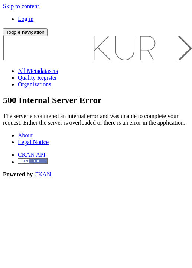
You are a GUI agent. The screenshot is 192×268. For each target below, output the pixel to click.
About (25, 135)
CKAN (42, 174)
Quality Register (37, 77)
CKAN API (31, 154)
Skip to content (21, 6)
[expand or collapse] (25, 32)
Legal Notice (33, 142)
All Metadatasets (38, 71)
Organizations (34, 84)
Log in (25, 19)
